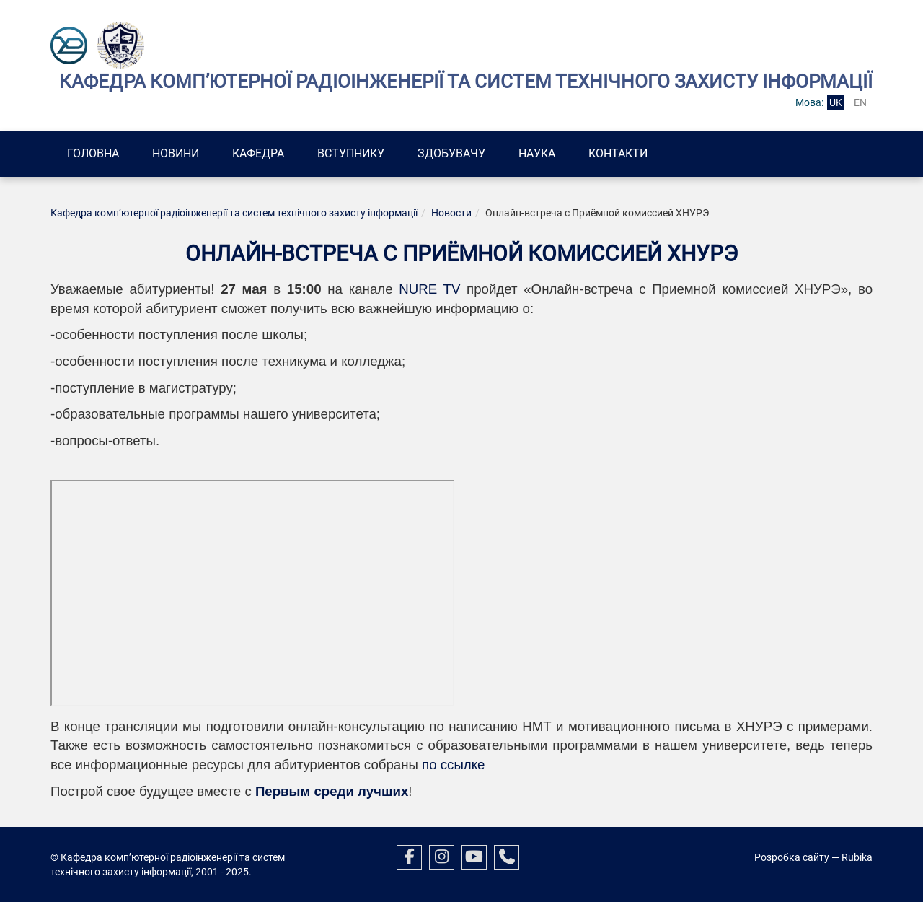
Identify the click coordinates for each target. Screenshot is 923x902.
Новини (175, 153)
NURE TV (427, 289)
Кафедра (258, 153)
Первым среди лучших (331, 791)
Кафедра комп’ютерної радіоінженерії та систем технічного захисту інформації (234, 213)
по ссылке (453, 764)
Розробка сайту (791, 857)
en (860, 102)
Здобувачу (451, 153)
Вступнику (350, 153)
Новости (451, 213)
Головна (93, 153)
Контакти (618, 153)
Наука (536, 153)
